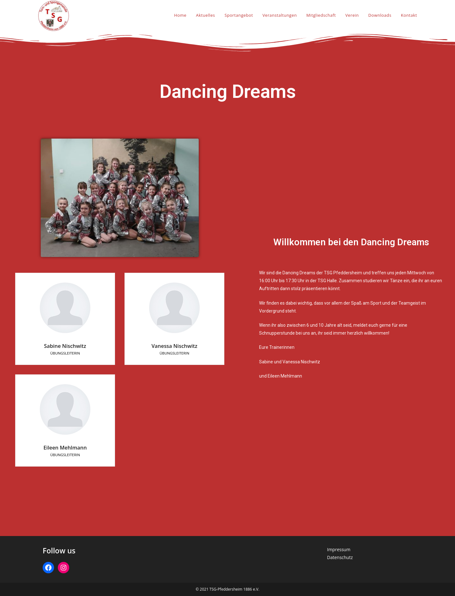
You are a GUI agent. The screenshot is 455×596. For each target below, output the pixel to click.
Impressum (338, 549)
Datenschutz (340, 557)
